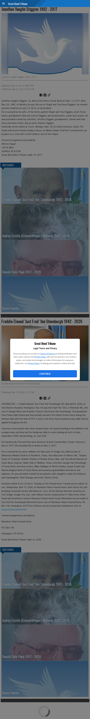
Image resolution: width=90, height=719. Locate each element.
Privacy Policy (40, 356)
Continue (45, 373)
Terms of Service (47, 353)
